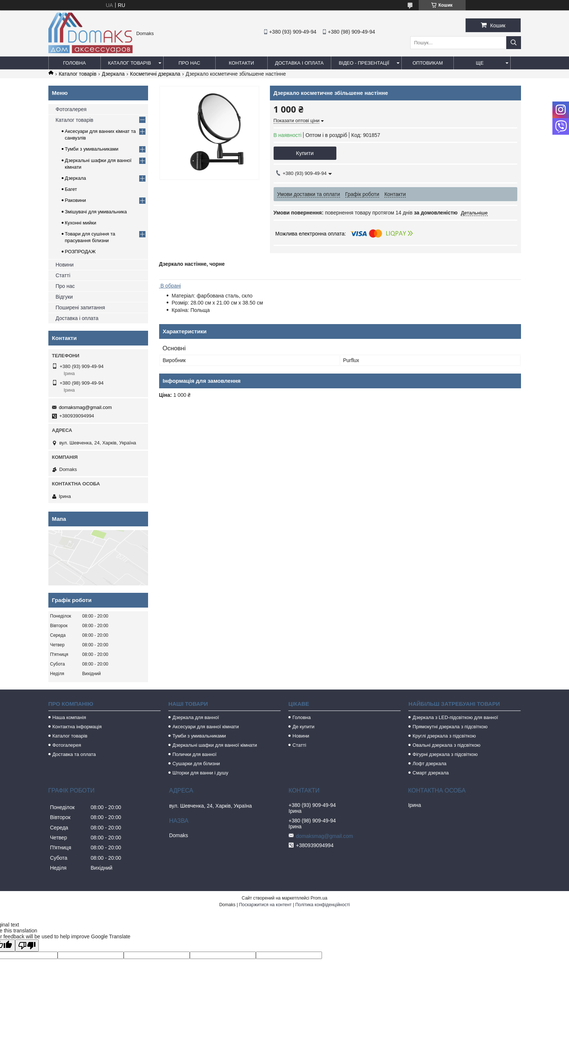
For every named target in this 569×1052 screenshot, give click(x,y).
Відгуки (64, 297)
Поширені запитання (80, 307)
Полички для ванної (194, 754)
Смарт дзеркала (430, 773)
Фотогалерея (71, 109)
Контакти (241, 63)
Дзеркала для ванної (195, 717)
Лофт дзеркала (429, 763)
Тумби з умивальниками (92, 149)
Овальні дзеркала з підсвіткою (446, 745)
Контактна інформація (77, 726)
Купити (305, 153)
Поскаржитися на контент (265, 904)
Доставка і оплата (299, 63)
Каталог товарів (129, 63)
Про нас (189, 63)
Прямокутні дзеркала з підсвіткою (449, 726)
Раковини (75, 200)
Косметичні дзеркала (155, 74)
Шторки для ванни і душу (200, 773)
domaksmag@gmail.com (85, 407)
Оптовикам (427, 63)
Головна (74, 63)
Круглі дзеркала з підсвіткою (444, 736)
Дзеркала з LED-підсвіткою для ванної (455, 717)
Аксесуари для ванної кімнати (205, 726)
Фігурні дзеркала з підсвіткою (444, 754)
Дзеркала (113, 74)
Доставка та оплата (74, 754)
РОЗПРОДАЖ (80, 251)
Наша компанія (69, 717)
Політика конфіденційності (322, 904)
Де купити (303, 726)
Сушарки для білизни (196, 763)
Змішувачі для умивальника (96, 211)
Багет (71, 189)
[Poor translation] (27, 945)
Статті (63, 275)
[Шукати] (513, 42)
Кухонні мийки (80, 223)
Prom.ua (319, 898)
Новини (65, 265)
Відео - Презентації (364, 63)
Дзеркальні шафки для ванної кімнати (214, 745)
